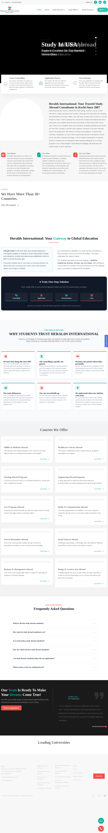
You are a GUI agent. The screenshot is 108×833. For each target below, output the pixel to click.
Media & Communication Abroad (63, 767)
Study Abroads (58, 10)
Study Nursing (88, 10)
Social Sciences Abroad (62, 777)
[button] (95, 37)
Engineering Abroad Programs (43, 784)
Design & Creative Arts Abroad (62, 787)
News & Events (78, 776)
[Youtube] (104, 795)
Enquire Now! (106, 341)
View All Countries (10, 205)
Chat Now (99, 776)
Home (39, 10)
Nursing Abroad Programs (42, 778)
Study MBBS (73, 10)
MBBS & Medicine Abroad (43, 767)
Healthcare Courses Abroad (43, 773)
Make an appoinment (11, 708)
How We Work (77, 773)
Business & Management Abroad (62, 781)
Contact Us (76, 780)
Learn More (45, 459)
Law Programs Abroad (44, 788)
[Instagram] (99, 795)
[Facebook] (93, 795)
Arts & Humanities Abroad (60, 772)
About (47, 10)
